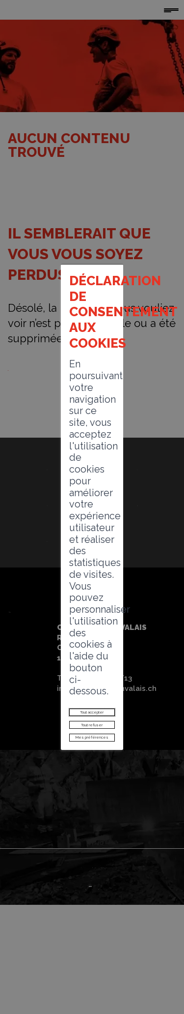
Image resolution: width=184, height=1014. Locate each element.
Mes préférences (92, 645)
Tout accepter (92, 601)
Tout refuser (92, 624)
